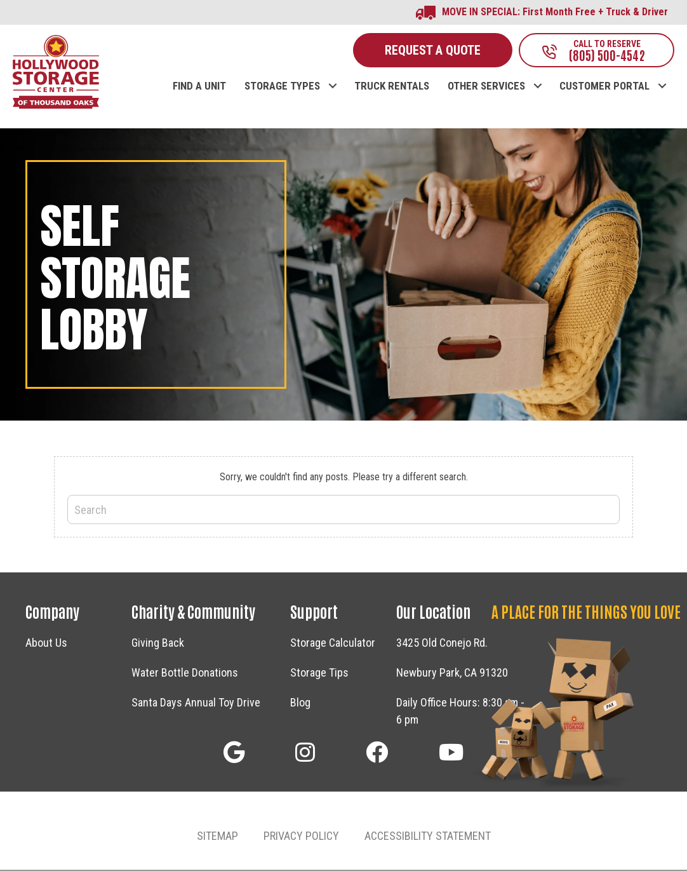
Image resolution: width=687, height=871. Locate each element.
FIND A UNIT (199, 87)
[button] (233, 752)
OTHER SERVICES (486, 87)
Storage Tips (319, 673)
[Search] (343, 510)
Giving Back (157, 643)
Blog (300, 703)
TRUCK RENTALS (391, 87)
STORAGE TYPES (282, 87)
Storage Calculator (332, 643)
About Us (46, 643)
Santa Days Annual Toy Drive (195, 703)
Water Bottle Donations (184, 673)
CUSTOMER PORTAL (604, 87)
